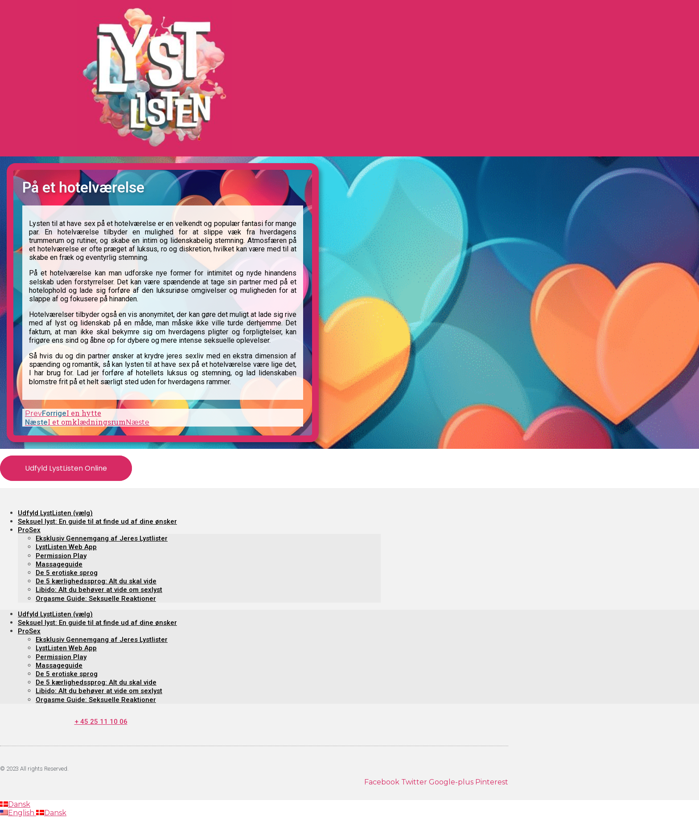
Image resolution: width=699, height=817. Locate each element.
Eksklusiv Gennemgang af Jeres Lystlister (102, 538)
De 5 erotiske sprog (67, 573)
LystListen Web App (66, 547)
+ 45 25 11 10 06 (100, 722)
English (18, 813)
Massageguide (59, 564)
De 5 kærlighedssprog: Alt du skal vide (96, 581)
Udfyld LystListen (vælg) (55, 513)
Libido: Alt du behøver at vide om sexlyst (99, 590)
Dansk (15, 804)
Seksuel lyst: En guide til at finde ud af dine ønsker (97, 521)
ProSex (29, 530)
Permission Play (61, 556)
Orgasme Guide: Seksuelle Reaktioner (96, 599)
